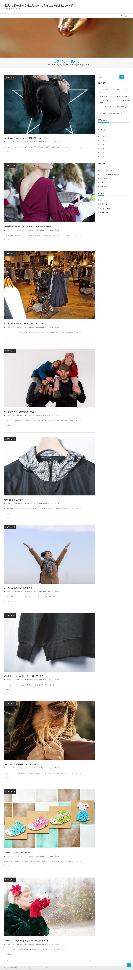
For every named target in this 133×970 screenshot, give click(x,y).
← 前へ (6, 960)
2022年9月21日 (10, 703)
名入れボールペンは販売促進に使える (20, 411)
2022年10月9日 (10, 351)
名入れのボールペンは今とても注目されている (23, 323)
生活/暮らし (104, 186)
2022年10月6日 (10, 439)
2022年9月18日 (10, 792)
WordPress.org (105, 212)
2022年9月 (103, 144)
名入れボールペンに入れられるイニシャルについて (38, 5)
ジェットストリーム (106, 170)
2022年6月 (103, 157)
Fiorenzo (8, 142)
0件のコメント (18, 142)
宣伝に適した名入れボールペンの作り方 (21, 764)
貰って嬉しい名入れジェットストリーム (112, 113)
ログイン (103, 200)
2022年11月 (103, 136)
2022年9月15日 (10, 880)
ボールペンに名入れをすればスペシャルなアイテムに (26, 940)
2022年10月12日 (9, 254)
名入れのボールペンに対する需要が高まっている (24, 138)
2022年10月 (103, 140)
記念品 (57, 142)
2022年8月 (103, 149)
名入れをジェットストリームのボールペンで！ (114, 96)
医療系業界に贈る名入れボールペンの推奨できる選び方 (27, 226)
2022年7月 (103, 153)
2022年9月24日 (10, 615)
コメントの (105, 208)
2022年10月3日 (10, 527)
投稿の (103, 204)
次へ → (92, 960)
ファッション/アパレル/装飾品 (34, 142)
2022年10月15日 (9, 166)
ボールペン (46, 142)
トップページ (49, 65)
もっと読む (7, 152)
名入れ (51, 142)
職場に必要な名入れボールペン (17, 500)
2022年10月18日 (9, 77)
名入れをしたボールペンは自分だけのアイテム (23, 676)
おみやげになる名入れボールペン (18, 852)
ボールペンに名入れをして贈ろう (18, 588)
